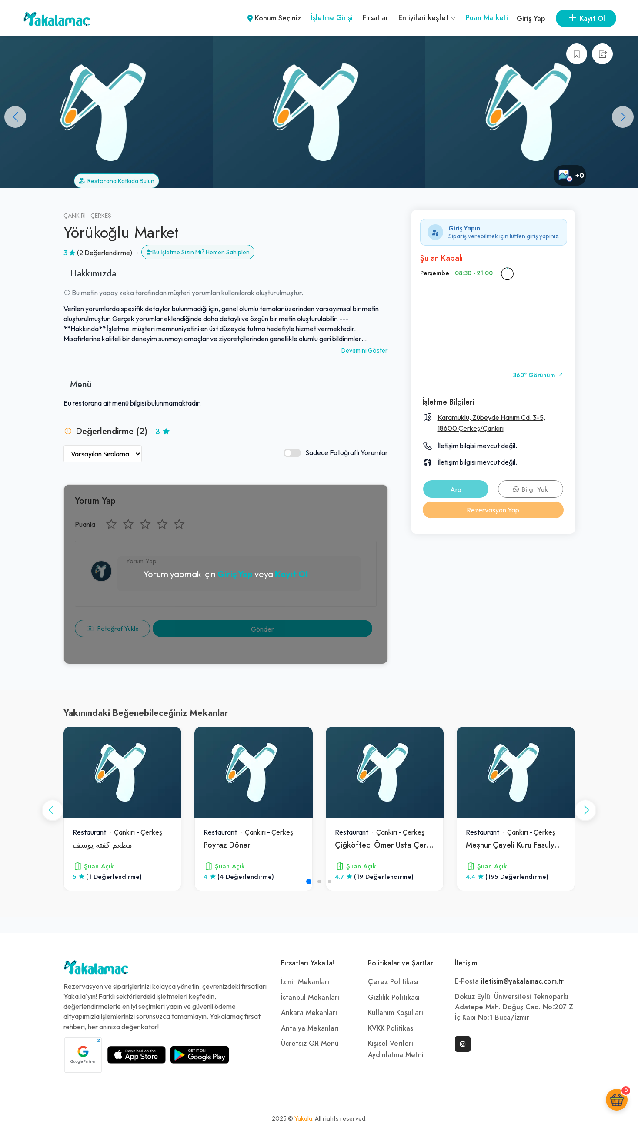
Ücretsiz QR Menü (310, 1043)
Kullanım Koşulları (395, 1013)
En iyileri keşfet (427, 18)
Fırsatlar (375, 18)
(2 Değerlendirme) (104, 252)
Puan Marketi (487, 18)
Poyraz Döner (227, 844)
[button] (623, 117)
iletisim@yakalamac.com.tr (522, 981)
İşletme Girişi (332, 18)
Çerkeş (100, 216)
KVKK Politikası (391, 1028)
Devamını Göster (364, 350)
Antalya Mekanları (310, 1028)
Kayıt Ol (291, 574)
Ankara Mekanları (309, 1013)
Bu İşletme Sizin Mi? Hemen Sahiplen (198, 252)
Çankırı (74, 216)
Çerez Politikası (393, 982)
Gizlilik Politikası (394, 997)
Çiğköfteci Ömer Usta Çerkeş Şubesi (399, 844)
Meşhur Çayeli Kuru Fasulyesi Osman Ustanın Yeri (549, 844)
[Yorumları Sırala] (102, 453)
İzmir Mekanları (305, 982)
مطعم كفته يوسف (102, 844)
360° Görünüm (538, 375)
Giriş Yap (531, 18)
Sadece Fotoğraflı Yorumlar (336, 452)
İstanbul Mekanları (310, 997)
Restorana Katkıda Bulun (116, 181)
